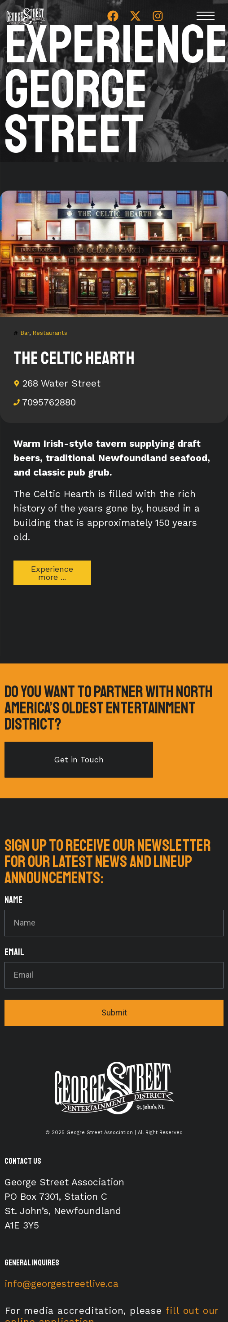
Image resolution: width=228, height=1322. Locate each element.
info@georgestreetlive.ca (61, 1283)
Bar (24, 332)
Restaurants (49, 332)
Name (13, 900)
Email (14, 953)
